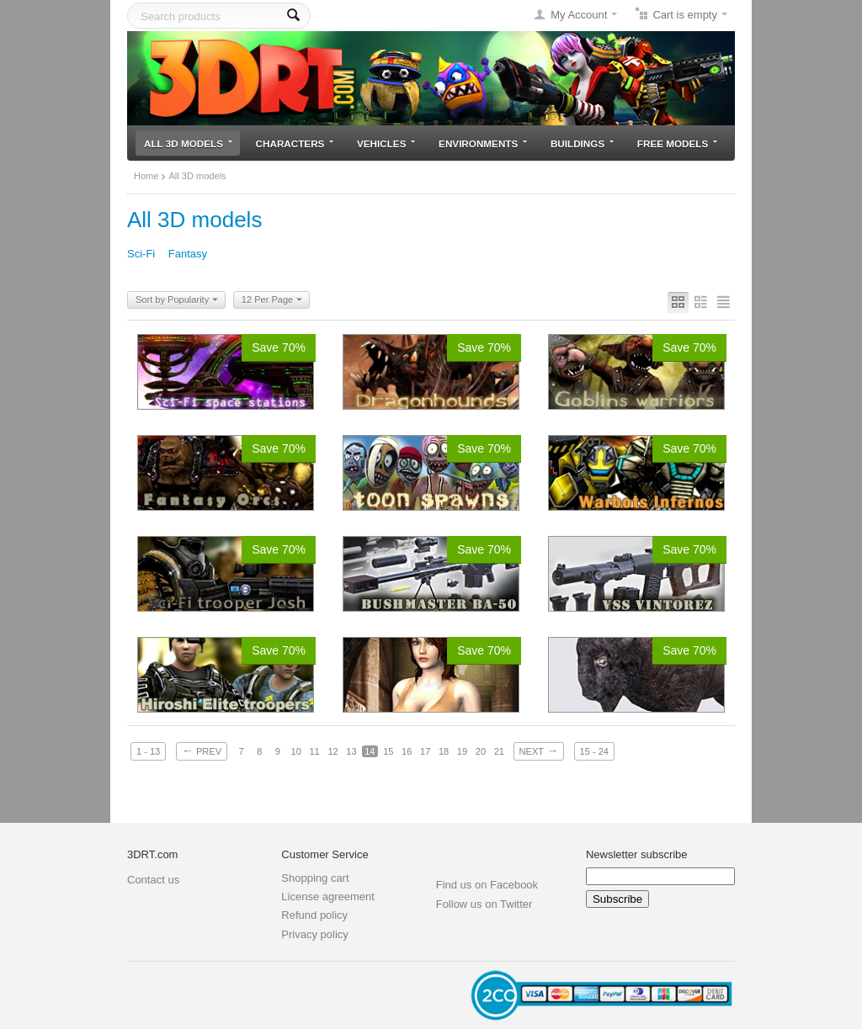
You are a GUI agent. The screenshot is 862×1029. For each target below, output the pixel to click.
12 (332, 751)
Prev (201, 750)
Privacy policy (314, 934)
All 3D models (188, 143)
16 (407, 751)
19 (462, 751)
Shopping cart (315, 878)
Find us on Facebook (487, 884)
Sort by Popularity (177, 300)
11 (314, 751)
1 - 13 (148, 751)
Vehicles (386, 143)
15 (388, 751)
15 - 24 (594, 751)
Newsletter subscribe (637, 854)
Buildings (582, 143)
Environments (483, 143)
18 (444, 751)
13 (351, 751)
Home (146, 176)
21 (499, 751)
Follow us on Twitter (484, 904)
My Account (579, 14)
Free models (677, 143)
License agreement (328, 896)
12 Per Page (272, 300)
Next (538, 750)
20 (481, 751)
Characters (295, 143)
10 (296, 751)
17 (425, 751)
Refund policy (314, 915)
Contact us (153, 879)
